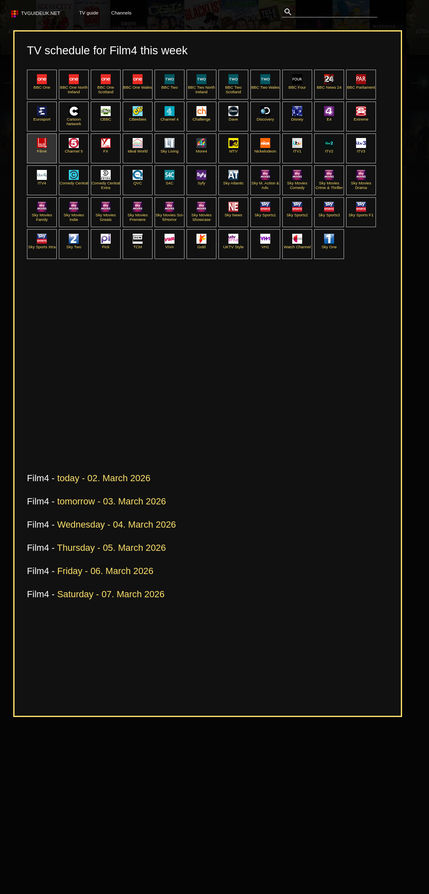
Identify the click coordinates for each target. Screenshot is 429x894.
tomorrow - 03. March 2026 (111, 501)
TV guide (88, 12)
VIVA (170, 244)
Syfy (201, 180)
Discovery (265, 116)
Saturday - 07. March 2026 (111, 594)
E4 (329, 116)
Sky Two (73, 244)
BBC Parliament (361, 85)
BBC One (42, 85)
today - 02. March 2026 (103, 478)
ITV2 (329, 148)
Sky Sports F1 (361, 212)
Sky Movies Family (42, 215)
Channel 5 (74, 148)
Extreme (361, 116)
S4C (170, 180)
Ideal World (138, 148)
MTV (233, 148)
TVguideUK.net (39, 13)
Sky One (329, 244)
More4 (201, 148)
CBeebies (137, 116)
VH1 (265, 244)
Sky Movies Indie (74, 215)
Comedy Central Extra (105, 183)
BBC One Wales (137, 85)
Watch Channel (297, 244)
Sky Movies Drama (361, 183)
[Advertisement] (77, 381)
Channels (121, 12)
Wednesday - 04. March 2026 (116, 524)
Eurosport (41, 116)
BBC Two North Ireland (201, 87)
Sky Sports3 (329, 212)
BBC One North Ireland (73, 87)
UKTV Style (233, 244)
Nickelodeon (265, 148)
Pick (106, 244)
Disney (297, 116)
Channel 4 (169, 116)
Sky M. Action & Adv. (265, 183)
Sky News (233, 212)
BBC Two (169, 85)
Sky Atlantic (233, 180)
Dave (233, 116)
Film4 (42, 148)
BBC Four (297, 85)
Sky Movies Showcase (201, 215)
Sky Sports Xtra (42, 244)
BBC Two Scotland (233, 87)
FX (106, 148)
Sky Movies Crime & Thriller (329, 183)
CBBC (105, 116)
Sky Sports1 (265, 212)
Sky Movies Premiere (138, 215)
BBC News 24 (329, 85)
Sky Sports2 (297, 212)
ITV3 (361, 148)
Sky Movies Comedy (297, 183)
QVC (138, 180)
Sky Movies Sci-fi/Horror (169, 215)
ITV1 (297, 148)
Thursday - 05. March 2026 (111, 548)
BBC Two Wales (265, 85)
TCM (138, 244)
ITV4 (42, 180)
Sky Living (169, 148)
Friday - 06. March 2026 (105, 571)
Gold (201, 244)
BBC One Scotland (105, 87)
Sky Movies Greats (106, 215)
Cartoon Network (73, 119)
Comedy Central (73, 180)
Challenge (201, 116)
